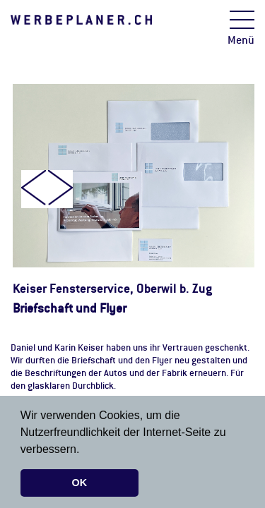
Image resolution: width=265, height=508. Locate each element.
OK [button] (80, 482)
